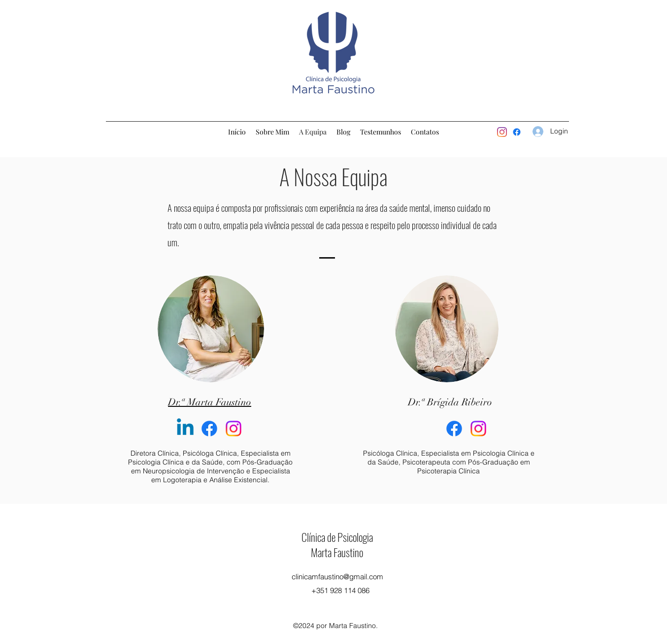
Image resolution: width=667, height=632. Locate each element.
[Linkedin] (185, 428)
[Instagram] (502, 132)
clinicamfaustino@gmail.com (337, 576)
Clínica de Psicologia (337, 537)
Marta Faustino (337, 552)
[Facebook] (209, 428)
